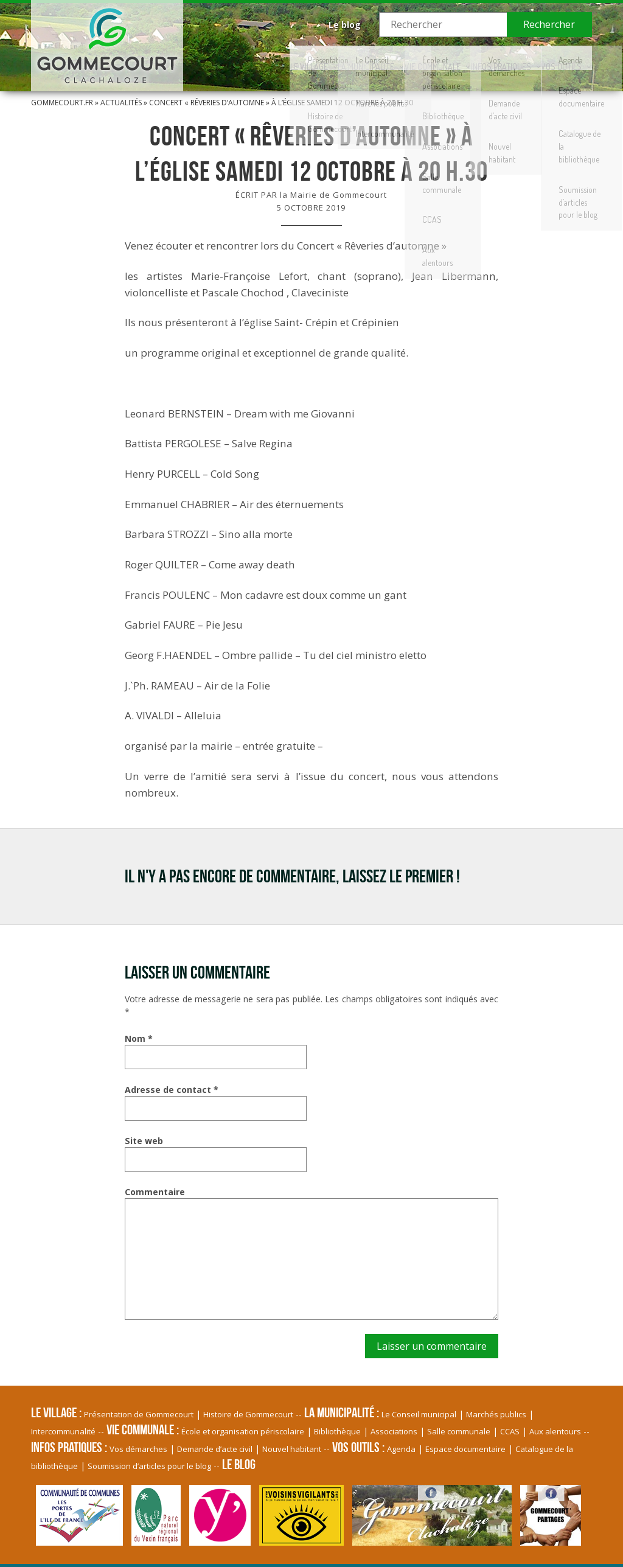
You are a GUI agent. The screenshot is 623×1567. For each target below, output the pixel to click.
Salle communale (458, 1431)
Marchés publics (496, 1414)
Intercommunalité (63, 1431)
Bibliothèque (337, 1431)
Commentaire (155, 1192)
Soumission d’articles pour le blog (149, 1466)
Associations (394, 1431)
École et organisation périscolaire (242, 1431)
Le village (247, 58)
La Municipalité (319, 58)
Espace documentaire (465, 1448)
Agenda (401, 1448)
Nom (139, 1038)
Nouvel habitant (291, 1448)
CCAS (510, 1431)
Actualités (121, 102)
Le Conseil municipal (418, 1414)
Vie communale (399, 58)
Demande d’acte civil (214, 1448)
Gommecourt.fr (62, 102)
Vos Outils (555, 58)
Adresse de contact (171, 1089)
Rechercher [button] (549, 24)
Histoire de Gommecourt (248, 1414)
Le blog (345, 24)
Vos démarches (138, 1448)
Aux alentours (555, 1431)
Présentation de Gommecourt (138, 1414)
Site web (144, 1140)
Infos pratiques (481, 58)
